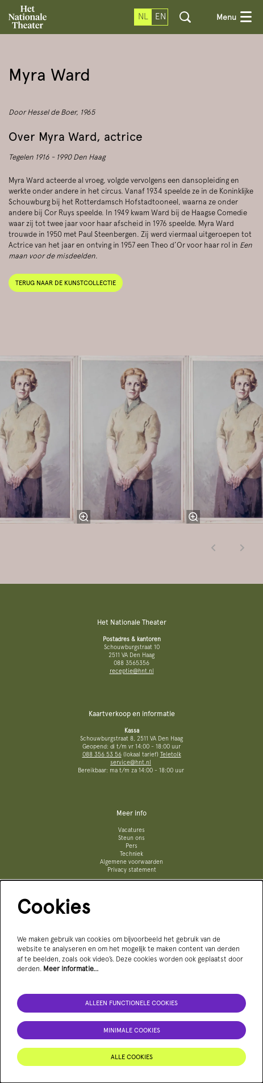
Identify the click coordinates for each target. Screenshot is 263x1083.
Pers (131, 846)
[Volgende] (242, 547)
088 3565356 (131, 663)
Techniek (131, 854)
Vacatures (131, 830)
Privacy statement (131, 869)
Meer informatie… (71, 968)
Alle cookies (132, 1057)
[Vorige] (213, 547)
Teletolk (170, 754)
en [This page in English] (160, 16)
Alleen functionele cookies (131, 1003)
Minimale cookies (131, 1030)
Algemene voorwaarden (131, 861)
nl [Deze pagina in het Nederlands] (143, 16)
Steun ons (131, 838)
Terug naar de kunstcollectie (65, 283)
